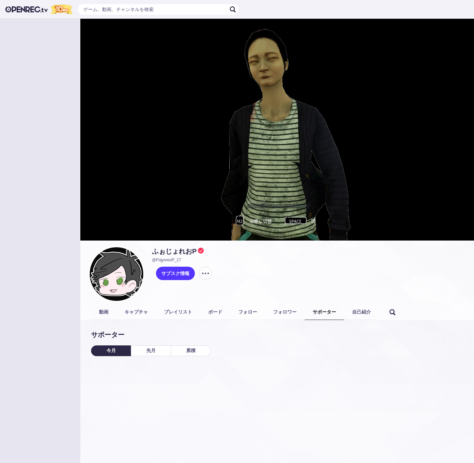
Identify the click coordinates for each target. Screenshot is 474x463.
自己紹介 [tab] (361, 312)
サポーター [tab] (324, 312)
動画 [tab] (103, 312)
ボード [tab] (215, 312)
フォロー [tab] (247, 312)
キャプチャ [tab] (136, 312)
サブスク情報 (175, 273)
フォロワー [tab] (285, 312)
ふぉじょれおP (174, 251)
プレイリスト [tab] (178, 312)
